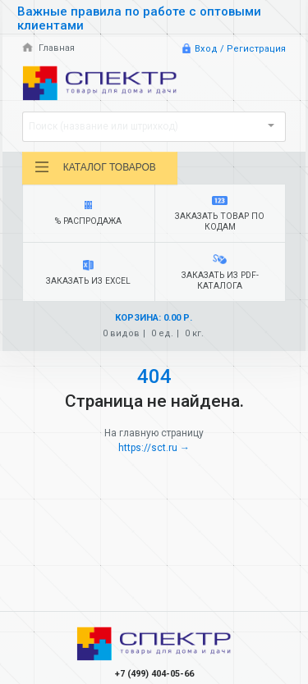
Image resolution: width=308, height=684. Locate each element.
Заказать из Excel (88, 273)
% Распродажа (88, 213)
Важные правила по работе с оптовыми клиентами (139, 18)
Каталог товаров (94, 167)
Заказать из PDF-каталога (220, 272)
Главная (48, 48)
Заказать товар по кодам (220, 214)
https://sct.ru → (154, 448)
